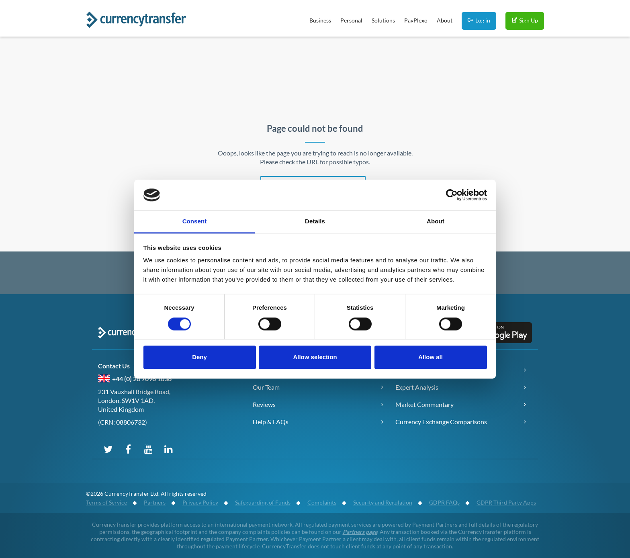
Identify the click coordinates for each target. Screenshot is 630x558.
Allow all (430, 357)
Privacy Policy (200, 502)
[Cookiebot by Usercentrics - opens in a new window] (452, 195)
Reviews (264, 404)
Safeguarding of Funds (262, 502)
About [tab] (435, 221)
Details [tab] (315, 221)
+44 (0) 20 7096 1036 (142, 378)
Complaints (321, 502)
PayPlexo (416, 20)
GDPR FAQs (444, 502)
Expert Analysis (416, 387)
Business (320, 20)
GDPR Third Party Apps (506, 502)
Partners (155, 502)
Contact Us (118, 366)
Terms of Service (106, 502)
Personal (351, 20)
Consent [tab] (194, 221)
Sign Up (524, 20)
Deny (199, 357)
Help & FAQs (270, 421)
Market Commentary (424, 404)
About (444, 20)
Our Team (266, 387)
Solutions (383, 20)
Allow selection (315, 357)
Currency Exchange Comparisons (441, 421)
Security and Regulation (382, 502)
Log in (479, 20)
